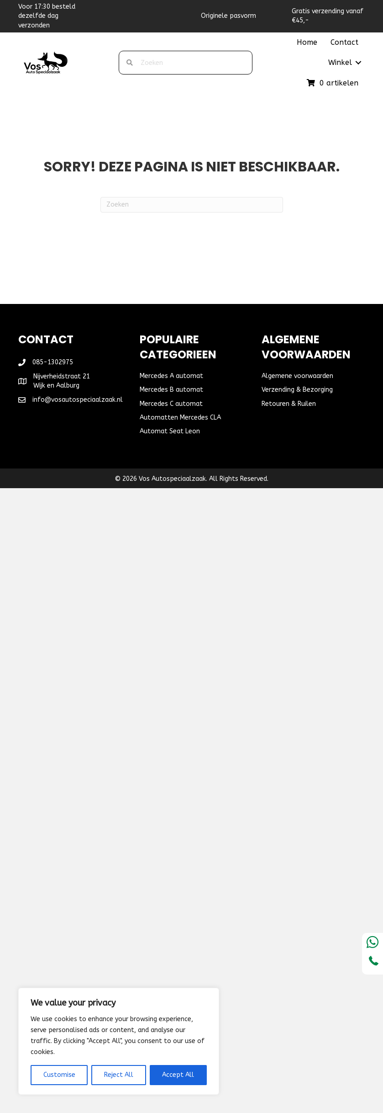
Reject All (118, 1075)
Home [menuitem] (307, 42)
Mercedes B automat (171, 390)
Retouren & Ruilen (289, 404)
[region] (118, 1041)
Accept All (178, 1075)
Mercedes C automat (171, 404)
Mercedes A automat (171, 376)
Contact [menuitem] (344, 42)
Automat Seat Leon (170, 431)
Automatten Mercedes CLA (180, 417)
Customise (59, 1075)
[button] (358, 63)
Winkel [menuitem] (340, 62)
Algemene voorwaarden (297, 376)
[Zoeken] (191, 205)
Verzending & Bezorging (297, 390)
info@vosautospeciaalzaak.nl (77, 400)
